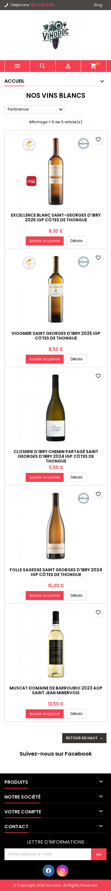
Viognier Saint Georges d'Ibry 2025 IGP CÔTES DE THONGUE (56, 335)
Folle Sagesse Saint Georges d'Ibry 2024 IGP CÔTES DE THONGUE (56, 572)
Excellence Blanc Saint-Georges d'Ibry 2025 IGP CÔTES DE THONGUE (56, 217)
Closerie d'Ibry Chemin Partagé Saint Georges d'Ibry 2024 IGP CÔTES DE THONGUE (56, 456)
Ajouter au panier (44, 240)
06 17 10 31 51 (42, 4)
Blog (98, 4)
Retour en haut (85, 738)
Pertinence (36, 109)
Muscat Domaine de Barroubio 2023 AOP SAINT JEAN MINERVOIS (55, 690)
